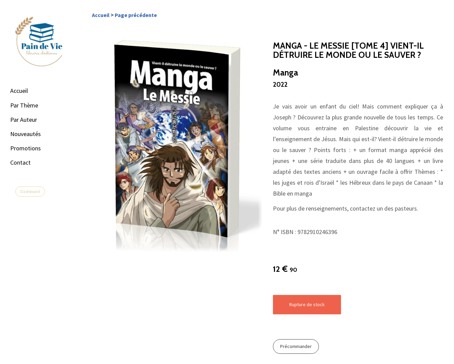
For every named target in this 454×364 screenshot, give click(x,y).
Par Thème (24, 105)
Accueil (19, 91)
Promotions (25, 148)
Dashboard (30, 191)
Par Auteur (23, 119)
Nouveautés (25, 134)
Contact (20, 162)
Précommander (296, 346)
